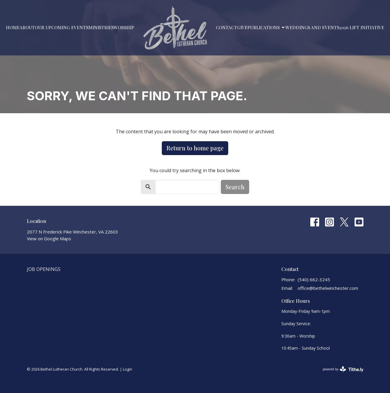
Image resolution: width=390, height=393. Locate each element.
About (27, 27)
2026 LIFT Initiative (361, 27)
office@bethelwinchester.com (328, 288)
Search (235, 187)
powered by (343, 369)
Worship (124, 27)
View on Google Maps (49, 238)
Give (242, 27)
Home (12, 27)
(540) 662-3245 (314, 279)
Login (127, 369)
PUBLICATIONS (266, 27)
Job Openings (44, 269)
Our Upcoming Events (61, 27)
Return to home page (195, 148)
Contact (226, 27)
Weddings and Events (312, 27)
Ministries (101, 27)
